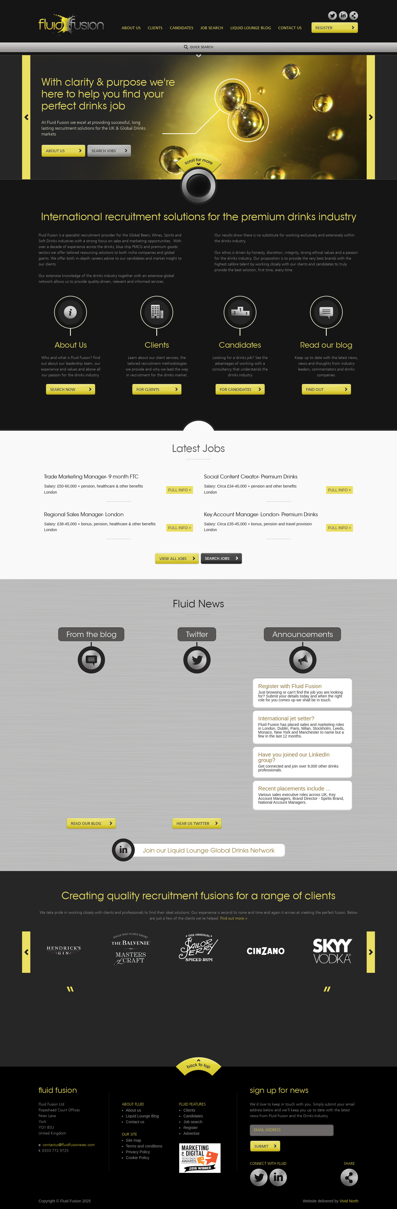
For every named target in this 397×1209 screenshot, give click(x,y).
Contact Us (290, 28)
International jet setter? (286, 718)
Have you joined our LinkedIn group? (294, 757)
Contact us (135, 1122)
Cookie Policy (137, 1157)
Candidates (181, 28)
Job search (192, 1122)
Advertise (191, 1133)
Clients (155, 28)
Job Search (211, 28)
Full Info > (179, 490)
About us (133, 1110)
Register (190, 1127)
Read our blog (326, 346)
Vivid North (349, 1201)
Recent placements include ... (294, 788)
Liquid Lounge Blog (250, 28)
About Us (131, 28)
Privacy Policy (138, 1152)
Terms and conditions (144, 1146)
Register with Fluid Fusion (290, 686)
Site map (133, 1140)
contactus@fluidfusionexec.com (69, 1145)
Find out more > (233, 919)
